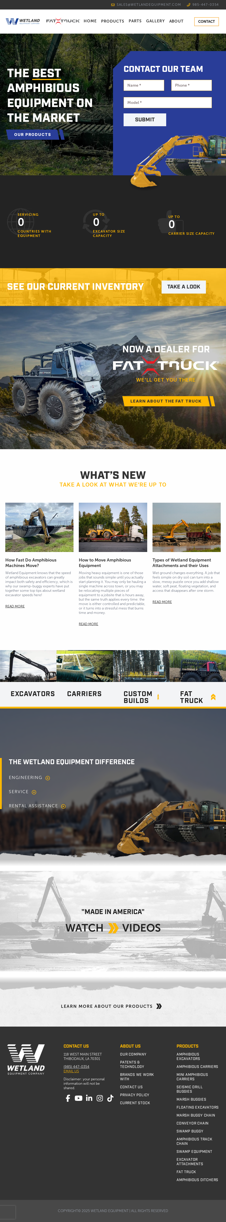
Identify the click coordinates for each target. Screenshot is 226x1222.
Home (90, 21)
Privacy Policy (134, 1095)
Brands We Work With (137, 1077)
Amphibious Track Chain (194, 1141)
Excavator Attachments (190, 1161)
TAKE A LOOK (183, 286)
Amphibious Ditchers (197, 1180)
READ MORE (15, 606)
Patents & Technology (132, 1064)
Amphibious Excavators (188, 1056)
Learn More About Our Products (113, 1006)
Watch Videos (113, 927)
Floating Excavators (198, 1107)
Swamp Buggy (190, 1131)
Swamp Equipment (194, 1151)
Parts (135, 21)
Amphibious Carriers (197, 1067)
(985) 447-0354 (76, 1067)
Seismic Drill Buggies (190, 1089)
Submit (145, 119)
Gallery (155, 21)
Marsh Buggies (191, 1099)
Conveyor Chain (193, 1123)
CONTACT (206, 21)
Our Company (133, 1054)
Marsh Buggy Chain (196, 1115)
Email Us (71, 1071)
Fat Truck (186, 1172)
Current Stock (135, 1103)
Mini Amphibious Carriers (192, 1077)
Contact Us (131, 1087)
